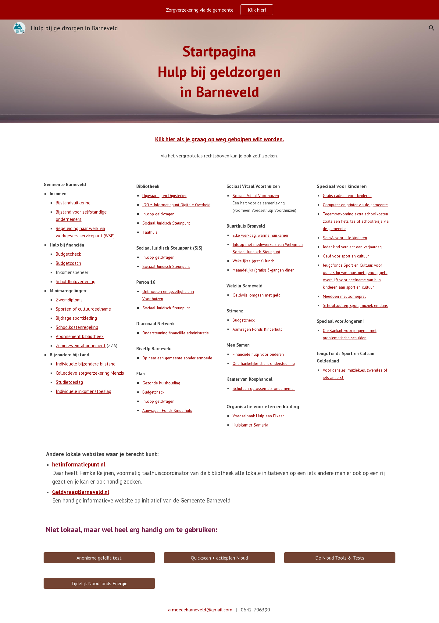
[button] (431, 28)
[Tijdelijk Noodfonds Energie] (99, 583)
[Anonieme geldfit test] (99, 558)
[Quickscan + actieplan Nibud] (219, 558)
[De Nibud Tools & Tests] (339, 558)
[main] (219, 71)
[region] (219, 10)
